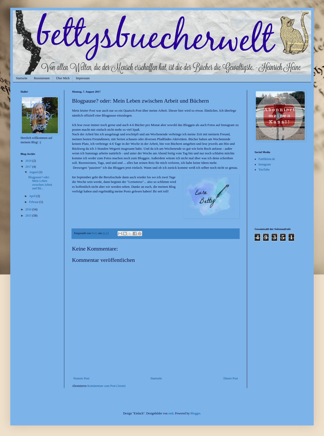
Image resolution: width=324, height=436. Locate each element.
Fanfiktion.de (266, 159)
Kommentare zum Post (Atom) (106, 386)
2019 (28, 161)
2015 (28, 215)
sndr (171, 413)
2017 (28, 166)
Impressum (82, 78)
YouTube (264, 169)
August (34, 172)
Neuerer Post (81, 378)
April (32, 196)
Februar (34, 202)
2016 (28, 209)
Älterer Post (230, 378)
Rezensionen (42, 78)
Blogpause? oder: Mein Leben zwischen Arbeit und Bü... (40, 182)
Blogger (195, 413)
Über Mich (62, 78)
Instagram (264, 164)
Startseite (22, 78)
